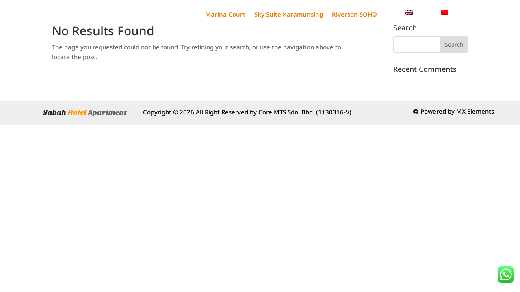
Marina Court (225, 14)
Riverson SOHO (354, 14)
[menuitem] (419, 12)
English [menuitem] (424, 11)
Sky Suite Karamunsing (288, 14)
